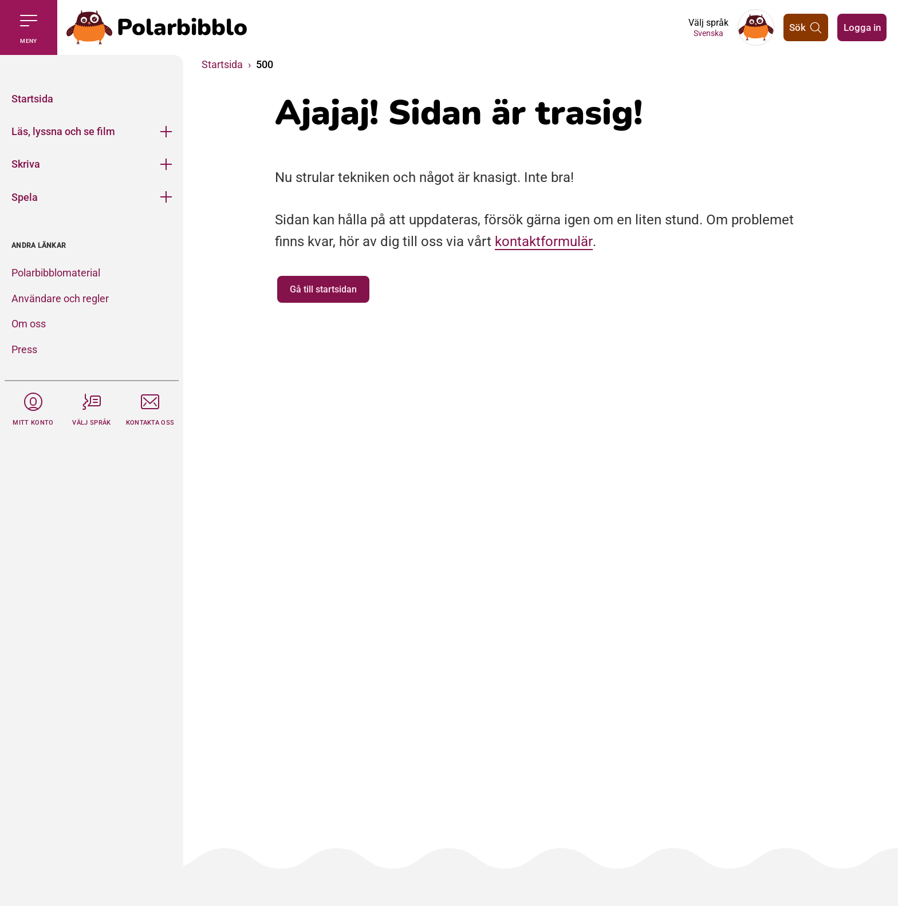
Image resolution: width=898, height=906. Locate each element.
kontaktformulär (544, 242)
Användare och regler (60, 298)
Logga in (860, 27)
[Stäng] (91, 68)
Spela (24, 197)
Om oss (28, 324)
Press (24, 349)
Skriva (25, 164)
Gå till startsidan (323, 289)
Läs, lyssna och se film (63, 131)
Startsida (32, 99)
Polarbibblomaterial (55, 273)
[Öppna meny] (166, 131)
